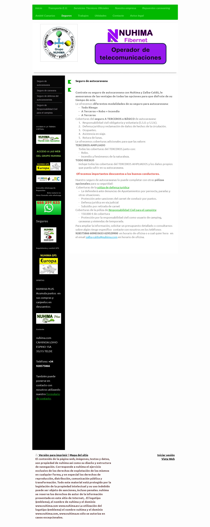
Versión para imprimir (51, 455)
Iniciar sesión (166, 455)
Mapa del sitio (79, 455)
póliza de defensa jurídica (113, 187)
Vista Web (168, 459)
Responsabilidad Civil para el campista (132, 209)
